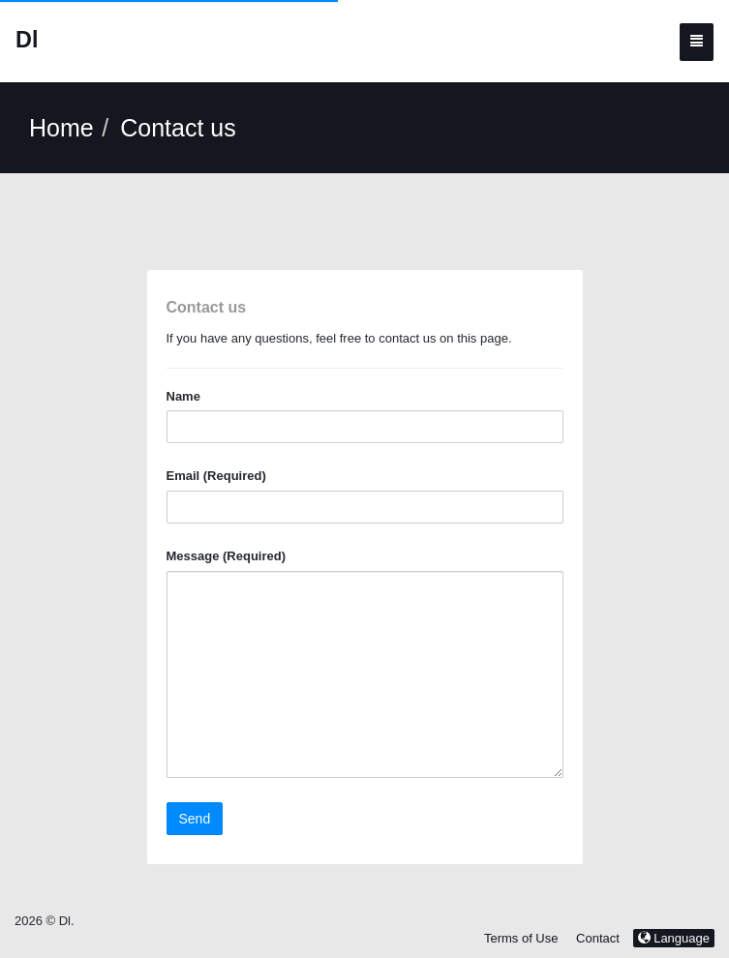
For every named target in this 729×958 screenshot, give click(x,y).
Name (183, 396)
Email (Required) (216, 475)
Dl (26, 39)
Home (61, 127)
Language (674, 938)
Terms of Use (521, 938)
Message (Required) (227, 556)
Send (195, 818)
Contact (598, 938)
